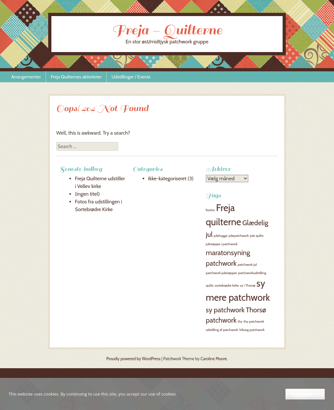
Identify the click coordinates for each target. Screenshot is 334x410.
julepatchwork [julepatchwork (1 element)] (239, 236)
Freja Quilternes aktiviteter (76, 77)
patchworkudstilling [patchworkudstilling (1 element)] (252, 273)
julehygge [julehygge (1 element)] (221, 236)
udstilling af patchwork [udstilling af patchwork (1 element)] (222, 330)
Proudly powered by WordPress (133, 358)
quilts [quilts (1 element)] (210, 285)
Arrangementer (26, 77)
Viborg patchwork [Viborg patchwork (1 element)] (252, 330)
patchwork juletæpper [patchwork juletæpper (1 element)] (221, 273)
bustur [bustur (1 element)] (210, 210)
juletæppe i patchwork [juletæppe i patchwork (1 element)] (222, 244)
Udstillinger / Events (130, 77)
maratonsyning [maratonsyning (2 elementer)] (228, 252)
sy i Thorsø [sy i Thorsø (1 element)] (247, 285)
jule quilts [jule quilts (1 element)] (256, 236)
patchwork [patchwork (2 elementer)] (221, 263)
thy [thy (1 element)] (240, 321)
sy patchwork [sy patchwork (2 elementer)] (225, 310)
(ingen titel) (87, 194)
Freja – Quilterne (167, 30)
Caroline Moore (213, 358)
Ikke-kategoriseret (167, 178)
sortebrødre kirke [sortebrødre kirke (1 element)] (227, 285)
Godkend (305, 394)
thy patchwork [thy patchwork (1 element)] (253, 321)
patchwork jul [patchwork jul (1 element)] (247, 265)
